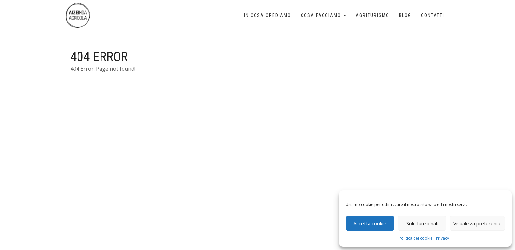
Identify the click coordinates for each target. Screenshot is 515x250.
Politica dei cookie (416, 238)
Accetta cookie (369, 223)
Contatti (432, 15)
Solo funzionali (422, 223)
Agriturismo (372, 15)
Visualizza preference (477, 223)
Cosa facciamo (323, 15)
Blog (405, 15)
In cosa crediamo (267, 15)
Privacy (442, 238)
